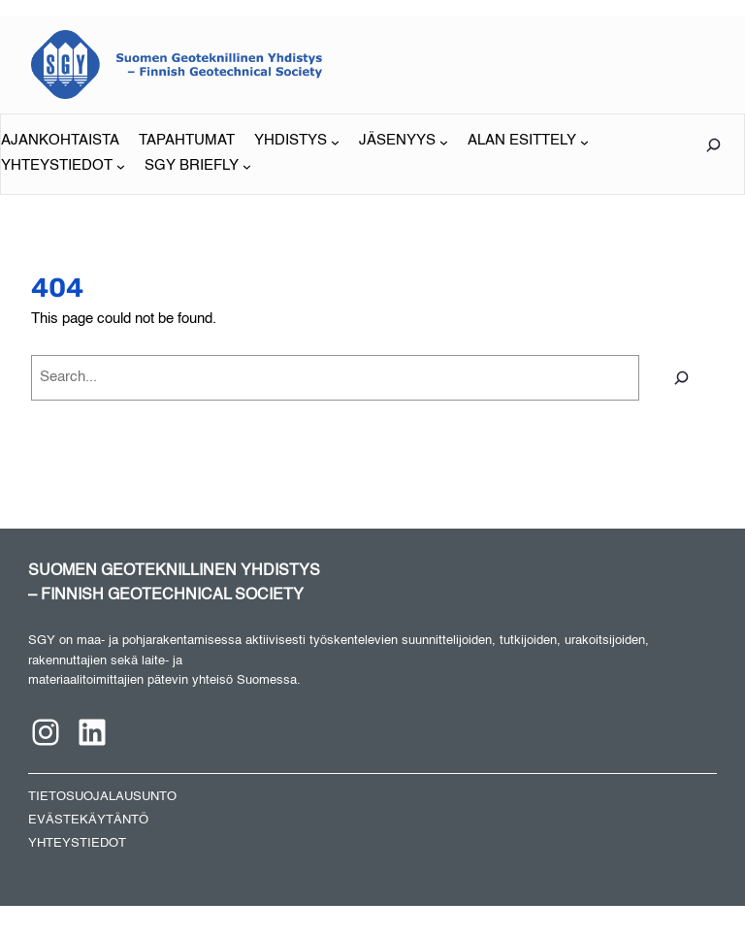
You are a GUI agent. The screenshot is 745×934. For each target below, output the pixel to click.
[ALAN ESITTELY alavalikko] (528, 141)
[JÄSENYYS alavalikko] (403, 141)
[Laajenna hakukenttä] (713, 145)
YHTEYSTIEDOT (77, 843)
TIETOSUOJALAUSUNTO (102, 796)
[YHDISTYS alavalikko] (297, 141)
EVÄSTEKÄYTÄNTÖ (88, 820)
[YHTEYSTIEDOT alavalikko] (63, 166)
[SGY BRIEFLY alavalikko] (198, 166)
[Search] (681, 378)
